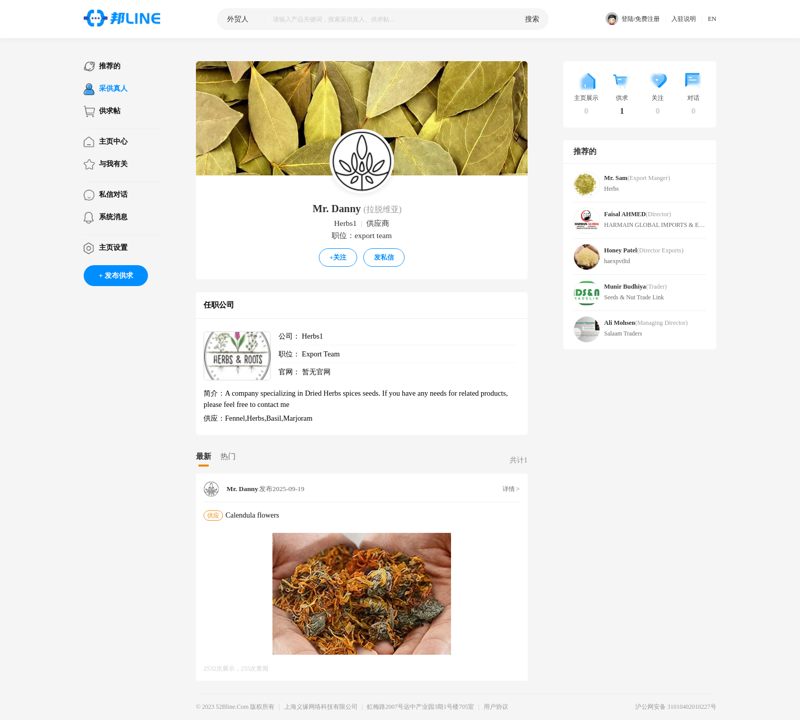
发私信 (384, 257)
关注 (338, 257)
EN (712, 18)
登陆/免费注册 (633, 19)
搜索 (532, 19)
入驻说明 (683, 18)
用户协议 (496, 706)
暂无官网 (316, 372)
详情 (511, 489)
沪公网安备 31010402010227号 (675, 706)
